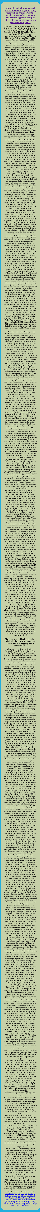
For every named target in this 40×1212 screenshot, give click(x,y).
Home (7, 1194)
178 (19, 1198)
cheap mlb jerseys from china (15, 1200)
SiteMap (12, 1194)
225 (22, 1196)
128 (16, 1198)
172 (19, 1196)
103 (28, 1198)
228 (10, 1198)
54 (16, 1194)
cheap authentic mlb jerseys (20, 1202)
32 (25, 1198)
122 (19, 1194)
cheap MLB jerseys (22, 1205)
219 (26, 1194)
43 (25, 1196)
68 (34, 1194)
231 (22, 1198)
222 (10, 1196)
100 (28, 1196)
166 (22, 1194)
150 (6, 1196)
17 (13, 1196)
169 (31, 1194)
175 (31, 1196)
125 (15, 1196)
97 (29, 1194)
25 (34, 1196)
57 (13, 1198)
